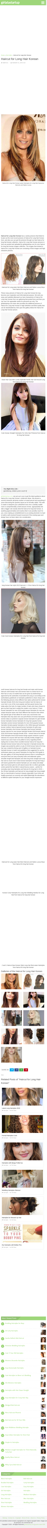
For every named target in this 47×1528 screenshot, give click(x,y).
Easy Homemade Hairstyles (14, 1368)
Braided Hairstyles (7, 1483)
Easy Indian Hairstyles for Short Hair (17, 1435)
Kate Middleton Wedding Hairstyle (17, 1427)
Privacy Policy (40, 1518)
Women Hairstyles (7, 1506)
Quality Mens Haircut (12, 1457)
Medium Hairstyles (30, 1495)
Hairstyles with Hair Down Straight (17, 1390)
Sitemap (5, 1518)
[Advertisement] (23, 30)
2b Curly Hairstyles (11, 1331)
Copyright (18, 1518)
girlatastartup (10, 2)
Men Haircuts (5, 1498)
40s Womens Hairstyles (13, 1383)
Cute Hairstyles (6, 1487)
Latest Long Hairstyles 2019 (11, 1108)
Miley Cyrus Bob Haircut (13, 1465)
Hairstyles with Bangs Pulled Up (12, 1163)
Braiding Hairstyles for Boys (14, 1323)
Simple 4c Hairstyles (12, 1442)
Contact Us (11, 1518)
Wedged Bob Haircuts (12, 1405)
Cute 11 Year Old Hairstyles (14, 1353)
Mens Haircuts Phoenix (13, 1413)
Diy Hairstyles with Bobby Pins (12, 1245)
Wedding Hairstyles (30, 1502)
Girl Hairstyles (6, 1491)
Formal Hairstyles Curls (9, 1135)
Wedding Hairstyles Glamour (11, 1190)
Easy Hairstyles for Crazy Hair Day (16, 1398)
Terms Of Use (25, 1518)
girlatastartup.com (7, 496)
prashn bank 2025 (40, 1524)
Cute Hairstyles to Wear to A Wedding (18, 1375)
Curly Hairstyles (29, 1483)
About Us (33, 1518)
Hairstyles (5, 63)
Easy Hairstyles (29, 1487)
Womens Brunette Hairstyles (15, 1360)
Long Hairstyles (6, 1495)
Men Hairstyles (29, 1498)
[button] (43, 2)
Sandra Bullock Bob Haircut (14, 1338)
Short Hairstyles (6, 1502)
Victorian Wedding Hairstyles (15, 1346)
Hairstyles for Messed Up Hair (11, 1217)
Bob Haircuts (28, 1479)
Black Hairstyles (6, 1479)
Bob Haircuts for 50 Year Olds (15, 1420)
